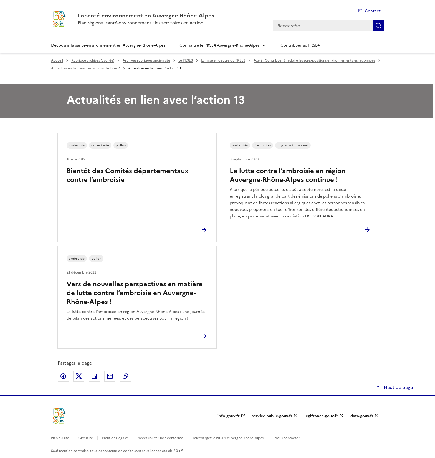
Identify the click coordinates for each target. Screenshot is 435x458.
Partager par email (109, 376)
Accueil (57, 60)
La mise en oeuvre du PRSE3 (223, 60)
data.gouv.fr (361, 416)
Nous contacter (287, 438)
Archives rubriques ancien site (146, 60)
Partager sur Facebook (63, 376)
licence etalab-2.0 (164, 450)
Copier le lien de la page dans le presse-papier (125, 376)
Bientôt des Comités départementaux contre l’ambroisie (127, 175)
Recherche (378, 25)
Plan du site (60, 438)
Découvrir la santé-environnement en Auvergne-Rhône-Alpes (108, 45)
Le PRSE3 (185, 60)
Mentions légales (115, 438)
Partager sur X (78, 376)
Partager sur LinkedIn (94, 376)
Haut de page (398, 387)
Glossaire (85, 438)
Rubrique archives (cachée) (92, 60)
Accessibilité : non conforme (160, 438)
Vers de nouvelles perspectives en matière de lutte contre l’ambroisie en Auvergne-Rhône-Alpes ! (135, 293)
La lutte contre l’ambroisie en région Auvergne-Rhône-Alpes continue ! (288, 175)
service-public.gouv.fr (272, 416)
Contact (373, 11)
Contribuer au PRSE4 (300, 45)
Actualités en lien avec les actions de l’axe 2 (85, 68)
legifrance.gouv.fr (321, 416)
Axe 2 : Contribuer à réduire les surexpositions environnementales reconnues (314, 60)
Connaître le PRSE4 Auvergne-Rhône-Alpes (219, 45)
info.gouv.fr (229, 416)
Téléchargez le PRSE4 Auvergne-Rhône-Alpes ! (229, 438)
